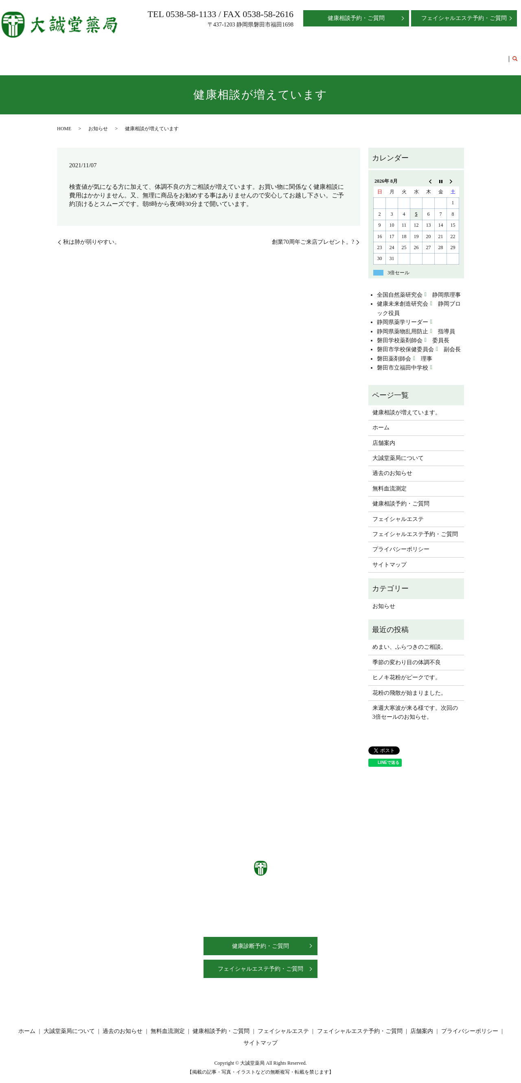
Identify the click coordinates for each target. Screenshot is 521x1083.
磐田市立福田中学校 (402, 360)
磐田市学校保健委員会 (405, 342)
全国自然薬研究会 (399, 287)
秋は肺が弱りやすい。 (91, 234)
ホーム (115, 55)
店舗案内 (141, 55)
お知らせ (98, 121)
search (515, 55)
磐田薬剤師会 (394, 351)
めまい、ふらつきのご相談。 (409, 639)
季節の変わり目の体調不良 (406, 655)
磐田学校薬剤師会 (399, 333)
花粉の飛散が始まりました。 (409, 685)
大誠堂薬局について (184, 55)
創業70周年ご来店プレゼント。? (313, 234)
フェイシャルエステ (389, 55)
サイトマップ (389, 557)
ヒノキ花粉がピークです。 (406, 670)
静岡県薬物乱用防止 (402, 324)
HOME (64, 121)
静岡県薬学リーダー (402, 314)
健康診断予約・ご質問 (260, 938)
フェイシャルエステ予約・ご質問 (463, 55)
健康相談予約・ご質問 (329, 55)
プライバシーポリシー (400, 541)
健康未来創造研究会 (402, 296)
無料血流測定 (278, 55)
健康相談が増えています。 (406, 405)
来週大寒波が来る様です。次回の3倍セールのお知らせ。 (415, 704)
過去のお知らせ (235, 55)
